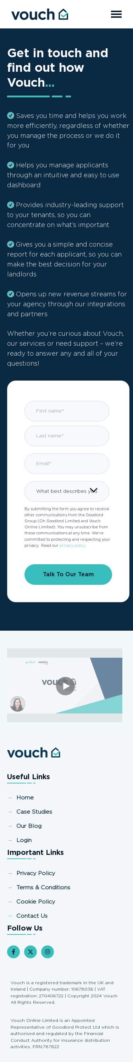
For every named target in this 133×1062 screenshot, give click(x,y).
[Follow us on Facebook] (13, 951)
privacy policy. (73, 546)
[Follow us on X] (30, 951)
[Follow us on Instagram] (47, 951)
